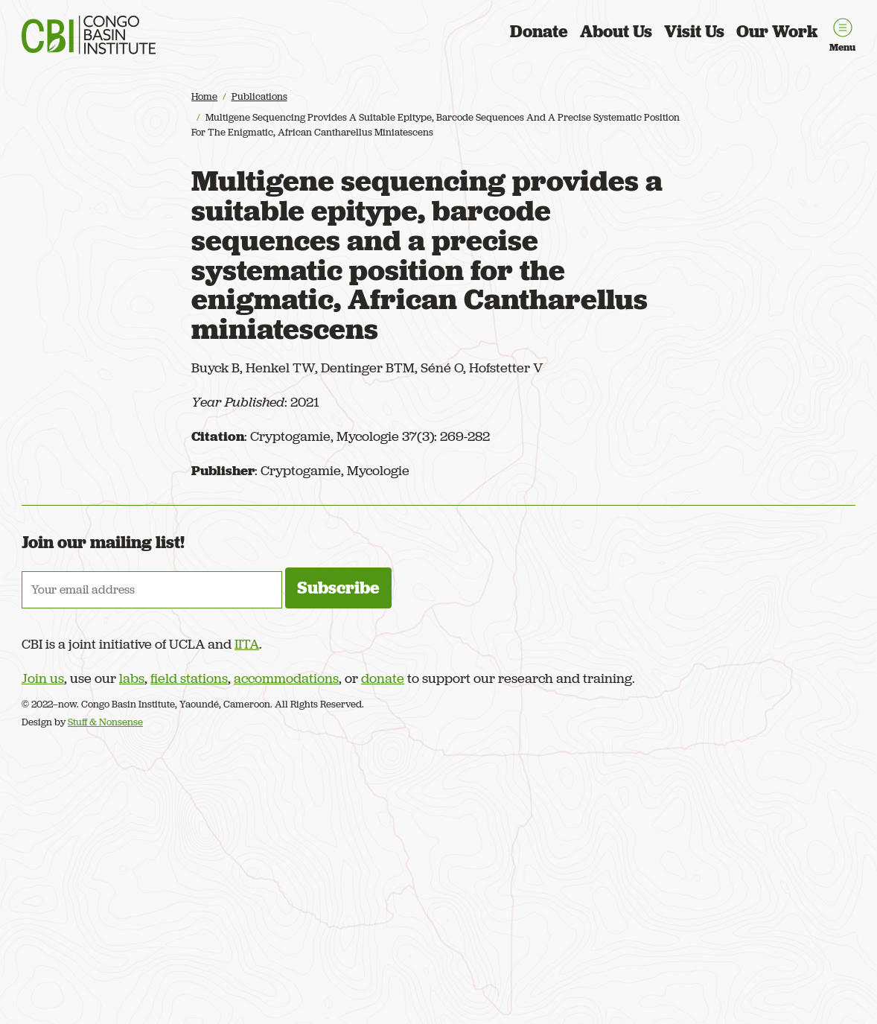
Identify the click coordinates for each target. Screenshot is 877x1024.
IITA (247, 643)
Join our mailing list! (103, 542)
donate (382, 678)
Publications (259, 96)
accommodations (286, 678)
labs (131, 678)
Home (204, 96)
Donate (539, 31)
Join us (43, 678)
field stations (189, 678)
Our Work (776, 31)
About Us (616, 31)
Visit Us (694, 31)
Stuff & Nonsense (105, 722)
